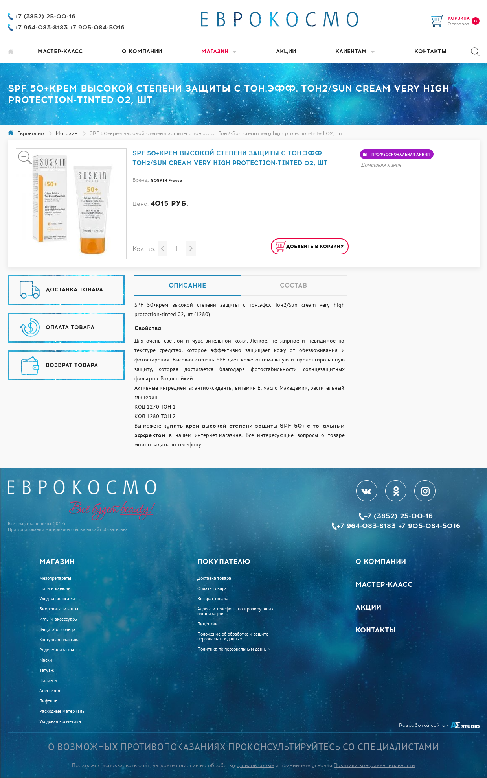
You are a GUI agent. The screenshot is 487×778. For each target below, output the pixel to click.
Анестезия (49, 690)
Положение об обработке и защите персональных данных (232, 636)
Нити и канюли (55, 588)
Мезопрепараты (55, 578)
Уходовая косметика (60, 721)
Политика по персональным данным (234, 649)
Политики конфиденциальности (374, 765)
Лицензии (207, 623)
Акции (286, 51)
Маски (45, 660)
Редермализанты (56, 649)
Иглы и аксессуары (58, 619)
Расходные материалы (62, 711)
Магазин (219, 51)
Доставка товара (214, 578)
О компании (142, 51)
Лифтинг (48, 701)
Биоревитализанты (58, 609)
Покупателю (223, 561)
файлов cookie (255, 765)
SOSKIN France (166, 180)
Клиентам (355, 51)
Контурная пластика (59, 639)
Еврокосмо (30, 133)
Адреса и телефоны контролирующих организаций (235, 611)
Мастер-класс (60, 51)
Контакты (430, 51)
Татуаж (46, 670)
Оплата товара (212, 588)
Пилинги (48, 680)
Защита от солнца (57, 629)
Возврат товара (212, 598)
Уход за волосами (57, 598)
